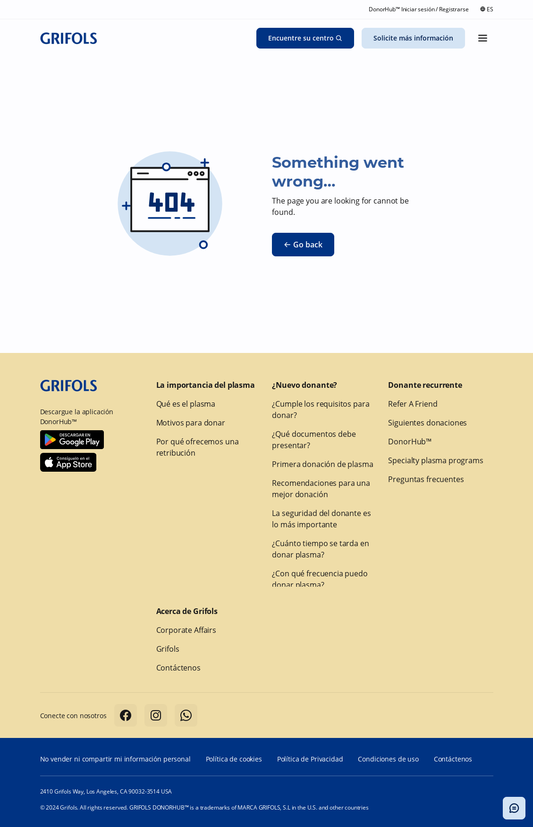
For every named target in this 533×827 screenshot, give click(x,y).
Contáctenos (178, 668)
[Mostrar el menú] (483, 38)
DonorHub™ (409, 441)
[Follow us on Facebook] (125, 715)
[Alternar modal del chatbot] (514, 808)
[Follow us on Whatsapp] (186, 715)
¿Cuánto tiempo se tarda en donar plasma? (320, 549)
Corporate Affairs (186, 630)
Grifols (167, 649)
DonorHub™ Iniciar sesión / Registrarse (418, 9)
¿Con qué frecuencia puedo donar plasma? (319, 579)
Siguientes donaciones (427, 423)
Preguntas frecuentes (426, 479)
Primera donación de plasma (322, 464)
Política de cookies (234, 758)
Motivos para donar (190, 423)
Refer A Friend (412, 404)
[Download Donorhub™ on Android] (72, 439)
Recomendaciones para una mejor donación (321, 488)
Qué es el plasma (186, 404)
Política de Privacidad (310, 758)
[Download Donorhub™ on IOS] (68, 462)
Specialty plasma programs (435, 460)
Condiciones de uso (388, 758)
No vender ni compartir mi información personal (115, 758)
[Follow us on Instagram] (155, 715)
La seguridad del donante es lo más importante (321, 519)
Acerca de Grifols (187, 611)
